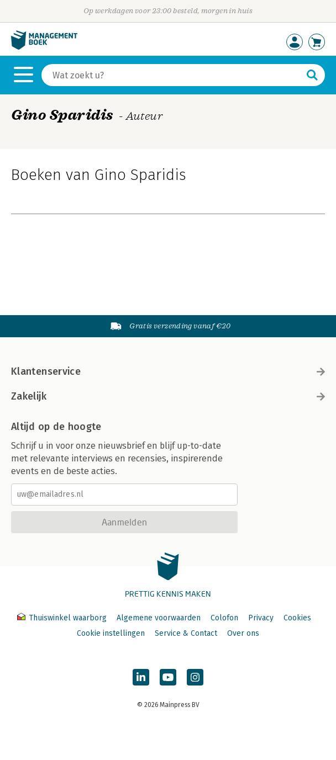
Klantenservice (168, 371)
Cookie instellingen (111, 633)
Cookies (297, 618)
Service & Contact (186, 633)
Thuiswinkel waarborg (63, 618)
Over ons (243, 633)
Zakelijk (168, 396)
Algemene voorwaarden (159, 618)
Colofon (224, 618)
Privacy (261, 618)
